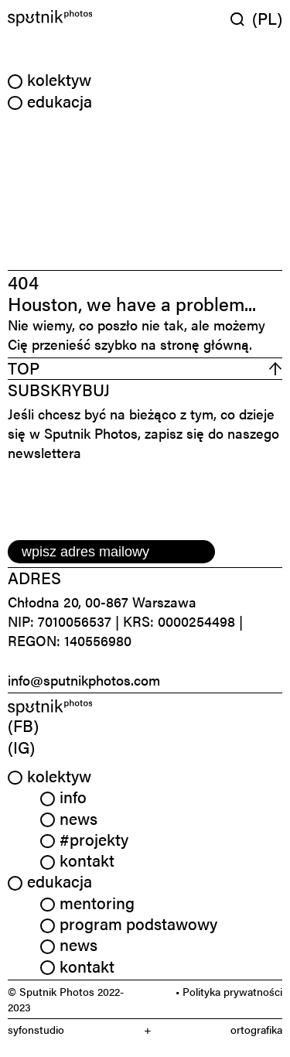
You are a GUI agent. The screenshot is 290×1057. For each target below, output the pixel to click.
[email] (111, 551)
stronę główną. (206, 344)
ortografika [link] (256, 1029)
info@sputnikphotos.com (84, 679)
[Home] (75, 18)
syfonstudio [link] (36, 1029)
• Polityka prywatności (229, 991)
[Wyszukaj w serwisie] (241, 19)
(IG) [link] (21, 746)
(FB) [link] (23, 725)
